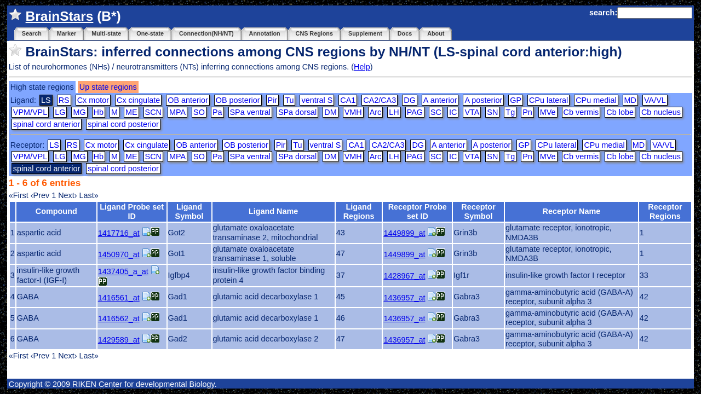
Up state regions (108, 87)
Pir (273, 100)
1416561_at (119, 297)
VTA (471, 112)
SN (492, 112)
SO (199, 112)
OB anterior (188, 100)
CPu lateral (548, 100)
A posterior (483, 100)
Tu (289, 100)
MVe (548, 112)
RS (64, 100)
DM (330, 112)
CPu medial (596, 100)
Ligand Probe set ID (132, 211)
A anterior (440, 100)
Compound (56, 211)
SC (435, 112)
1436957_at (404, 297)
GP (515, 100)
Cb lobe (620, 112)
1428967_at (404, 275)
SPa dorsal (297, 112)
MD (630, 100)
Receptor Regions (665, 211)
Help (362, 66)
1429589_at (119, 339)
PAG (415, 112)
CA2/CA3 (379, 100)
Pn (527, 112)
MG (79, 112)
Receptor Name (572, 211)
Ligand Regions (359, 211)
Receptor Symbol (478, 211)
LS (54, 145)
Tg (510, 112)
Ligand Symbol (189, 211)
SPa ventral (250, 112)
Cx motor (93, 100)
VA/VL (655, 100)
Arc (376, 112)
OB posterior (238, 100)
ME (131, 112)
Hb (99, 112)
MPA (177, 112)
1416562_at (119, 318)
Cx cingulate (138, 100)
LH (394, 112)
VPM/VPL (30, 112)
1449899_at (404, 233)
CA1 (347, 100)
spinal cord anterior (46, 124)
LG (60, 112)
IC (453, 112)
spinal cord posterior (123, 124)
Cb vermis (581, 112)
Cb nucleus (661, 112)
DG (410, 100)
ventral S (316, 100)
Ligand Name (273, 211)
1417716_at (119, 233)
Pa (217, 112)
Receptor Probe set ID (417, 211)
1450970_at (119, 254)
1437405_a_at (123, 271)
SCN (153, 112)
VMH (353, 112)
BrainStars (60, 16)
